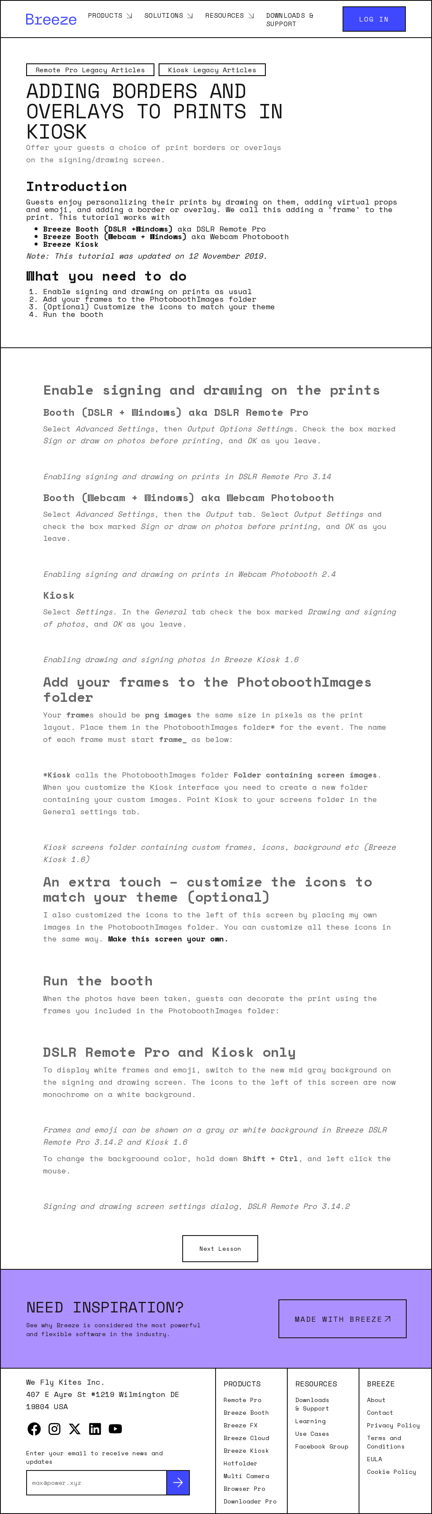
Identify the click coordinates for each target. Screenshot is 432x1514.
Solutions (163, 14)
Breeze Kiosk (246, 1450)
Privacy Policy (393, 1425)
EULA (374, 1459)
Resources (224, 14)
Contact (380, 1412)
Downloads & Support (290, 19)
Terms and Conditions (386, 1442)
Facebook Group (321, 1446)
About (376, 1400)
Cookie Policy (391, 1472)
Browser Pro (244, 1488)
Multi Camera (246, 1476)
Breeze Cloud (246, 1438)
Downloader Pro (250, 1501)
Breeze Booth (246, 1412)
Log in (374, 19)
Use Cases (312, 1433)
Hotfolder (241, 1463)
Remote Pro (243, 1400)
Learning (310, 1421)
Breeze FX (241, 1425)
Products (105, 14)
